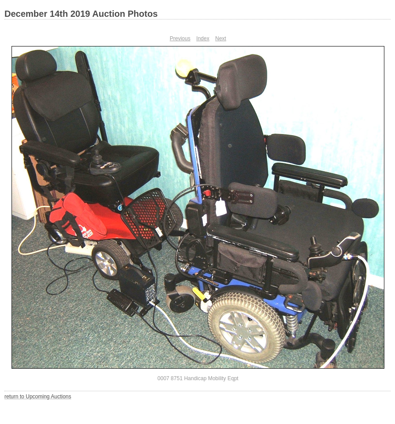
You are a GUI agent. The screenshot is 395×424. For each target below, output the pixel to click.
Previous (180, 38)
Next (220, 38)
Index (202, 38)
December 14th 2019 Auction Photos (81, 14)
